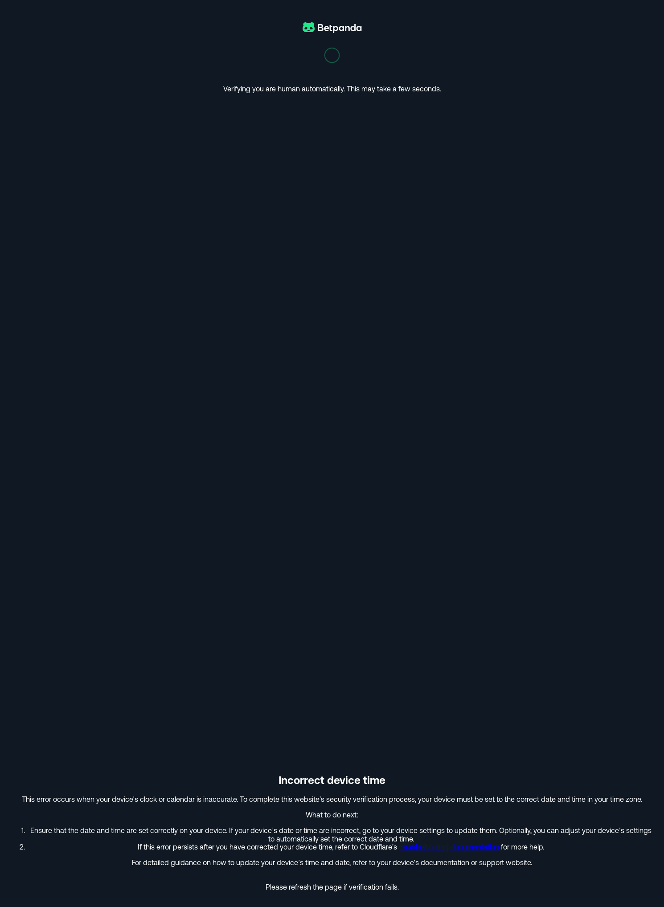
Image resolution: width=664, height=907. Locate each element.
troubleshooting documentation (449, 847)
